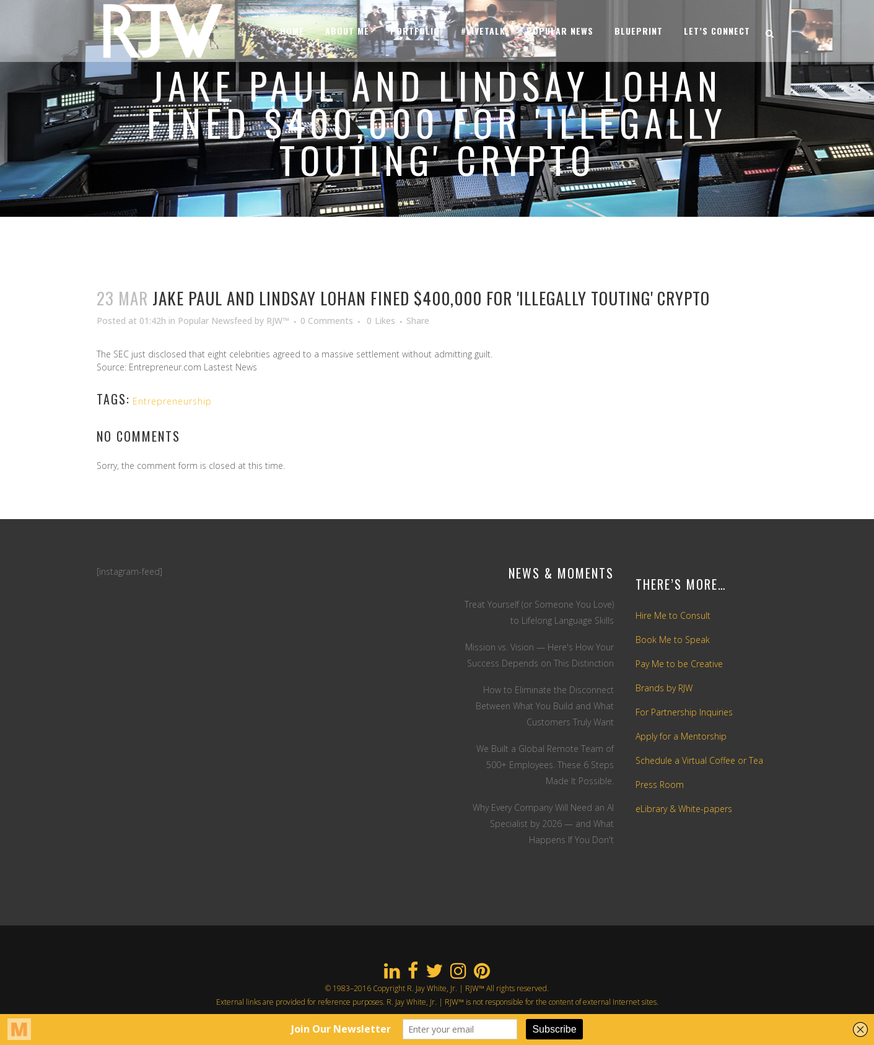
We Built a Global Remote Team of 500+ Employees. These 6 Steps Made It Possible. (545, 765)
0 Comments (326, 320)
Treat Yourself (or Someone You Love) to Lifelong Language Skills (539, 612)
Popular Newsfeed (215, 320)
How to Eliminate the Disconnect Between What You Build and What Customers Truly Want (545, 706)
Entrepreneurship (172, 401)
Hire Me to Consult (673, 615)
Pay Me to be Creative (679, 664)
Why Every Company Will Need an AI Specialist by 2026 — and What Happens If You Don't (543, 824)
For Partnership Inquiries (684, 712)
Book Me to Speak (673, 639)
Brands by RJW (664, 688)
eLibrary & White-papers (684, 809)
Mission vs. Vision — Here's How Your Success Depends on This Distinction (539, 655)
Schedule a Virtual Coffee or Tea (699, 760)
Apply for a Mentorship (681, 736)
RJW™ (277, 320)
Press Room (660, 784)
